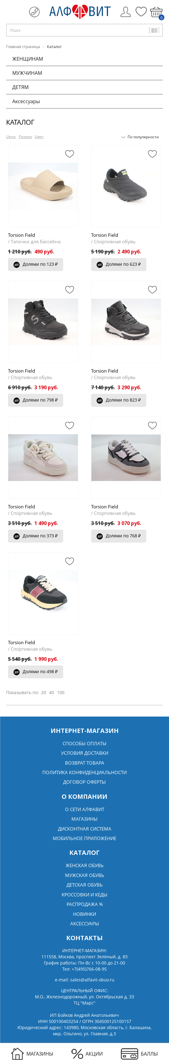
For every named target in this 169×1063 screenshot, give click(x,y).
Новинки (84, 914)
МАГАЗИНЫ (32, 1054)
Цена (11, 136)
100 (60, 692)
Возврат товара (84, 763)
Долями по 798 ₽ (35, 400)
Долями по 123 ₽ (35, 264)
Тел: (84, 969)
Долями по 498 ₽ (35, 671)
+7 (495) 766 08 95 (34, 12)
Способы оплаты (84, 743)
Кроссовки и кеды (84, 894)
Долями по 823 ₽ (119, 400)
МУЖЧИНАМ (27, 73)
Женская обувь (85, 865)
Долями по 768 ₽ (119, 536)
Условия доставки (84, 753)
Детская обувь (85, 885)
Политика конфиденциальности (84, 772)
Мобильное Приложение (84, 838)
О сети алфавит (84, 809)
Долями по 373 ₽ (35, 536)
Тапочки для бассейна (35, 241)
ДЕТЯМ (20, 87)
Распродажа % (85, 904)
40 (51, 692)
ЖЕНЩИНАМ (27, 58)
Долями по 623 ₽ (119, 264)
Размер (25, 136)
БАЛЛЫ (139, 1054)
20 (43, 692)
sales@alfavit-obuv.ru (92, 980)
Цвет (39, 136)
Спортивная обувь (115, 241)
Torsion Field (21, 235)
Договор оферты (84, 782)
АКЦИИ (87, 1054)
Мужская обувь (84, 875)
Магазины (84, 819)
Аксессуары (26, 101)
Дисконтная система (84, 829)
